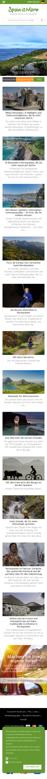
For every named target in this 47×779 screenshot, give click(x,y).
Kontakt (23, 719)
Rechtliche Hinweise (31, 715)
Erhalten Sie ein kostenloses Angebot (25, 680)
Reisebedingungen (12, 715)
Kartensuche (9, 80)
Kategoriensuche (24, 80)
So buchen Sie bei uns (16, 712)
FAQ (39, 80)
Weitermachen (32, 767)
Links (36, 712)
